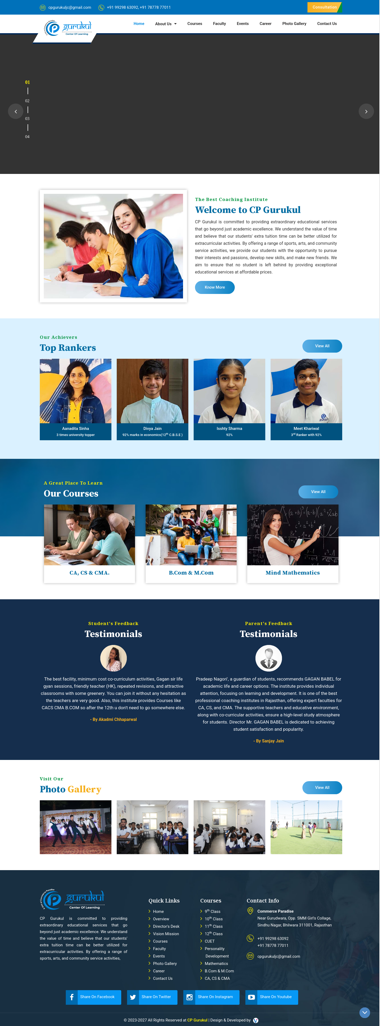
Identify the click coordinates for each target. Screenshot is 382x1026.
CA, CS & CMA (217, 978)
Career (266, 23)
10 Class (214, 919)
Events (243, 23)
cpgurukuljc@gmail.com (69, 7)
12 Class (214, 933)
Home (139, 23)
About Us (163, 24)
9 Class (212, 911)
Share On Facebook (90, 997)
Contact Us (327, 23)
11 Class (214, 926)
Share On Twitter (149, 997)
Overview (161, 919)
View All (322, 346)
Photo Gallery (294, 23)
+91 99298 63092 (122, 7)
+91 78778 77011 (155, 7)
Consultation (325, 7)
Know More (215, 287)
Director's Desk (166, 926)
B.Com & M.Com (219, 971)
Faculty (219, 23)
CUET (210, 941)
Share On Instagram (208, 997)
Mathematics (216, 963)
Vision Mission (166, 933)
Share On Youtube (268, 997)
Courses (195, 23)
